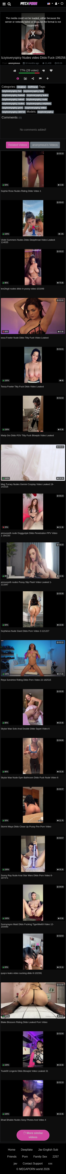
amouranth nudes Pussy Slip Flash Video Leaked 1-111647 (26, 583)
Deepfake (27, 1149)
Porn (25, 1156)
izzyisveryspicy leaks (37, 95)
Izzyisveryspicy (45, 112)
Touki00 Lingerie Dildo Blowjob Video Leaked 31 (24, 1071)
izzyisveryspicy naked (13, 99)
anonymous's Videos (45, 144)
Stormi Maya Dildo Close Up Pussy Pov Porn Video (26, 826)
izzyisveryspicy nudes (13, 103)
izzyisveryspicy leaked (13, 95)
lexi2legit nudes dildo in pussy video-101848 (22, 288)
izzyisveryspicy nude (36, 99)
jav (15, 1163)
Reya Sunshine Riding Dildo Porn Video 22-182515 (26, 680)
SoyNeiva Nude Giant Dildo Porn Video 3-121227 (25, 631)
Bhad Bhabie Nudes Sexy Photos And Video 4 (23, 1120)
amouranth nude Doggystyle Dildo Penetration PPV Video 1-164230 (29, 534)
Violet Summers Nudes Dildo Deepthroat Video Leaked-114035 (28, 241)
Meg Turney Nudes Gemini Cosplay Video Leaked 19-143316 (27, 485)
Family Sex (40, 1156)
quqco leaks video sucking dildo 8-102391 (21, 973)
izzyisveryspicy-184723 (13, 112)
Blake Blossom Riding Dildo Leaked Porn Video (24, 1022)
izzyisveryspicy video (35, 108)
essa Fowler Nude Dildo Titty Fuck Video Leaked (25, 337)
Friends (11, 1156)
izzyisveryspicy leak (33, 91)
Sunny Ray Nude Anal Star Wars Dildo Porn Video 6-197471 (27, 876)
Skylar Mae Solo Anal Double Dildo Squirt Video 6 (25, 728)
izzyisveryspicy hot (11, 91)
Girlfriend (32, 87)
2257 (56, 1156)
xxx (50, 1163)
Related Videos (17, 144)
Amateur (21, 87)
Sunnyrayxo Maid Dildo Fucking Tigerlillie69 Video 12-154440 (27, 925)
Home (11, 1149)
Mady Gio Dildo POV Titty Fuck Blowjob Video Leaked (27, 435)
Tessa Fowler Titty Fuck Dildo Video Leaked (22, 386)
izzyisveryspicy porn (12, 108)
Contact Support (33, 1163)
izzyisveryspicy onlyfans (39, 103)
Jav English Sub (48, 1149)
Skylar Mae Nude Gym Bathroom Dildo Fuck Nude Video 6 (29, 777)
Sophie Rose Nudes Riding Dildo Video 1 (21, 191)
